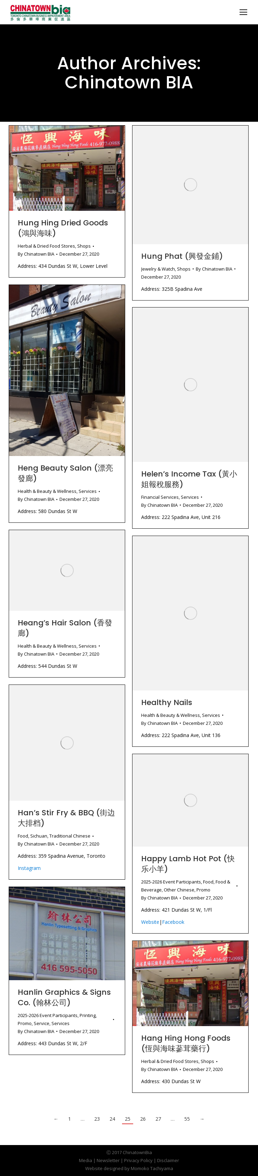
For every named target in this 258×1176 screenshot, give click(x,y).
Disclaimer (168, 1160)
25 (127, 1118)
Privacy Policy (138, 1160)
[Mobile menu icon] (243, 12)
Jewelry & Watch (158, 269)
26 (143, 1118)
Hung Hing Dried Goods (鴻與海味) (63, 228)
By (36, 254)
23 (97, 1118)
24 (112, 1118)
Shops (84, 246)
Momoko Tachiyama (152, 1168)
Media (85, 1160)
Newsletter (108, 1160)
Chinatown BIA (129, 82)
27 (158, 1118)
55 (187, 1118)
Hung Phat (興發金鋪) (182, 256)
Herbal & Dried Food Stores (46, 246)
